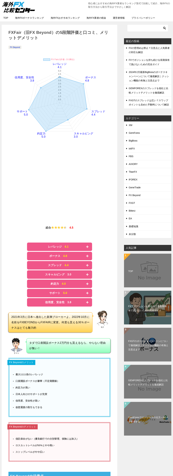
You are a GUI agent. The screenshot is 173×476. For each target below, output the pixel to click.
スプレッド (58, 265)
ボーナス (58, 256)
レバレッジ (58, 246)
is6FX (132, 148)
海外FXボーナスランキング (29, 18)
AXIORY (133, 164)
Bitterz (132, 210)
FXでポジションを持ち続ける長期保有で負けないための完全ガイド (147, 308)
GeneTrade (135, 187)
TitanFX (133, 171)
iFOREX (133, 179)
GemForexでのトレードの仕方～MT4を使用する (148, 419)
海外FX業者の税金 (96, 18)
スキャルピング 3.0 (58, 274)
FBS (131, 156)
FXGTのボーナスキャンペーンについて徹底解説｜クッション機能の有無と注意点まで (148, 345)
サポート (58, 293)
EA (130, 218)
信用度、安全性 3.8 (58, 302)
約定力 (58, 283)
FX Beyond (15, 47)
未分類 (132, 234)
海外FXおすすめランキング (65, 18)
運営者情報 (119, 18)
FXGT (132, 203)
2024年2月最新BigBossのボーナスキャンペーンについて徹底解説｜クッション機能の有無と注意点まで (149, 76)
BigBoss (133, 140)
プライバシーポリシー (143, 18)
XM (130, 125)
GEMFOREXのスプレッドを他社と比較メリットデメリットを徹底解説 (148, 382)
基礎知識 (133, 226)
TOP (5, 18)
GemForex (134, 133)
